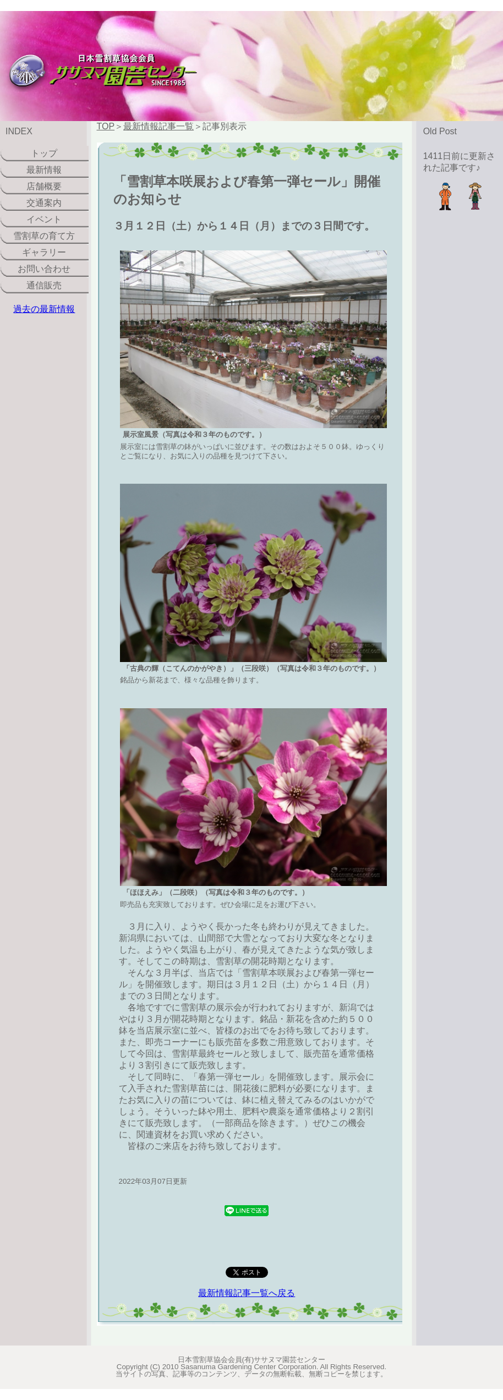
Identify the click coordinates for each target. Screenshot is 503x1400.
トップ (44, 153)
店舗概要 (44, 186)
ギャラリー (44, 252)
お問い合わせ (44, 269)
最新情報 (44, 169)
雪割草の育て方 (44, 235)
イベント (44, 219)
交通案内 (44, 202)
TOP (106, 126)
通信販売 (44, 285)
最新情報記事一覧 (158, 126)
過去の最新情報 (44, 309)
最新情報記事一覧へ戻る (246, 1293)
